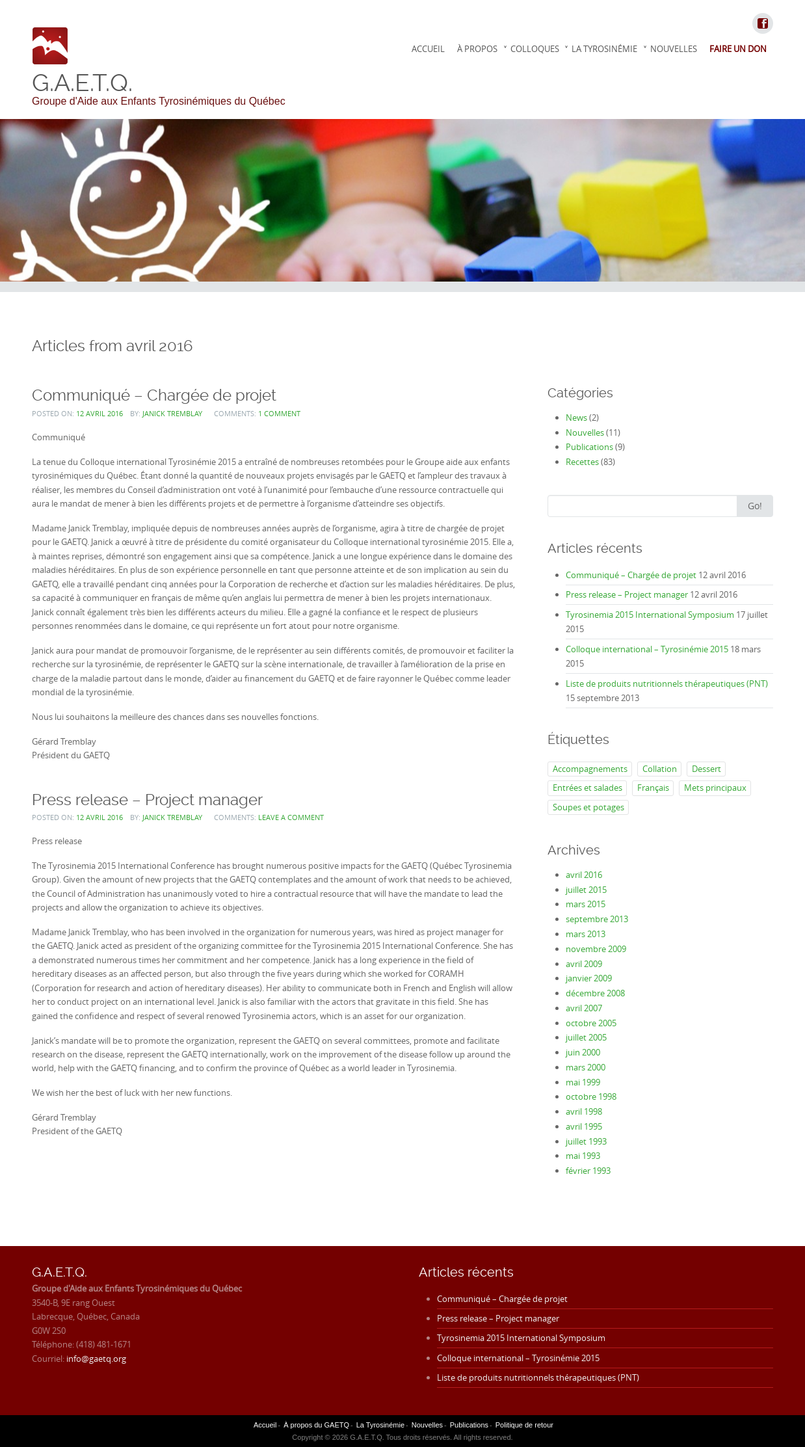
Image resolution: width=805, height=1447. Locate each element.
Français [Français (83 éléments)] (653, 787)
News (576, 417)
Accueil (428, 49)
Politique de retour (524, 1425)
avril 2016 (584, 875)
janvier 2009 (589, 978)
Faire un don (738, 49)
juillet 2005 (586, 1037)
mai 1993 (583, 1156)
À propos (477, 49)
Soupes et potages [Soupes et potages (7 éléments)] (588, 807)
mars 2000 (585, 1067)
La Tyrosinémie (604, 49)
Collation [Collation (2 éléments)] (659, 769)
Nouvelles (673, 49)
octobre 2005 (591, 1023)
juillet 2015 (586, 890)
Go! (755, 505)
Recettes (582, 462)
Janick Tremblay (172, 413)
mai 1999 (583, 1082)
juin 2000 (583, 1052)
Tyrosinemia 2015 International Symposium (650, 614)
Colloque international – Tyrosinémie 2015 (647, 649)
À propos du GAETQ (316, 1425)
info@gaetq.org (96, 1358)
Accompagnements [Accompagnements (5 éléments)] (590, 769)
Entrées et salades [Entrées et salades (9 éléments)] (587, 787)
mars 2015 (585, 904)
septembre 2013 (597, 919)
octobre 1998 (591, 1096)
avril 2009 (584, 964)
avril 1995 (584, 1126)
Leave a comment (291, 817)
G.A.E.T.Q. (82, 82)
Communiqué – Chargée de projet (154, 395)
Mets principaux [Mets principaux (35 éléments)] (715, 787)
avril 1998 (584, 1111)
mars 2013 (585, 934)
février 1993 (588, 1170)
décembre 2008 (595, 993)
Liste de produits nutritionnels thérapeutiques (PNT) (667, 683)
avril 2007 (584, 1008)
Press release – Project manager (147, 799)
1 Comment (279, 413)
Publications (589, 447)
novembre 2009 (596, 949)
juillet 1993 (586, 1141)
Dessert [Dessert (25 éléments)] (706, 769)
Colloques (534, 49)
